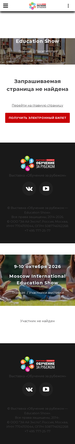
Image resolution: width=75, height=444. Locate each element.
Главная (25, 51)
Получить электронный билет (37, 118)
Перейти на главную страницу (37, 105)
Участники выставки (46, 293)
